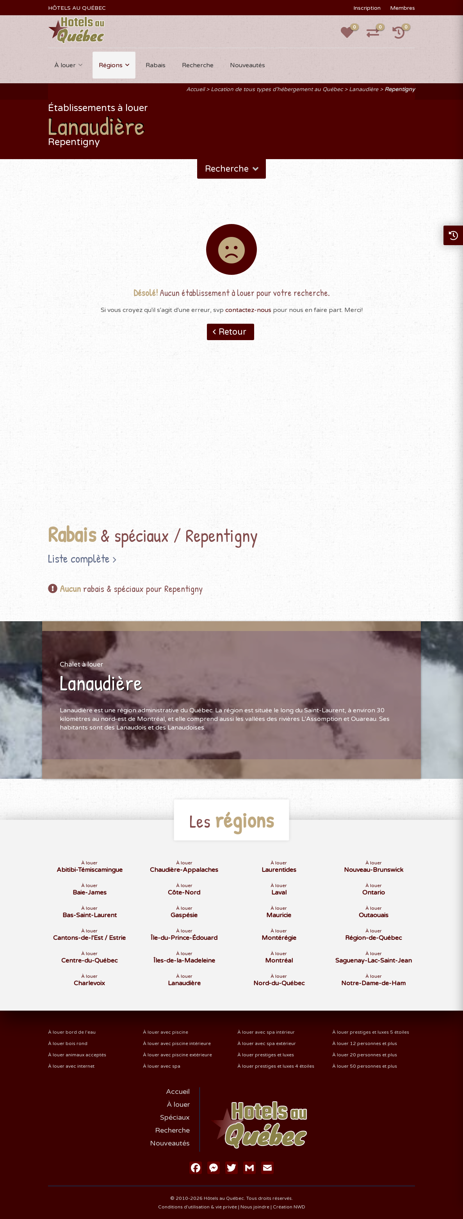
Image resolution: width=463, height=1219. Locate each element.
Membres (402, 8)
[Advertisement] (231, 444)
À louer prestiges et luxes (265, 1055)
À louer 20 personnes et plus (364, 1055)
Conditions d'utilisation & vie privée (197, 1207)
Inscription (367, 8)
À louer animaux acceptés (77, 1055)
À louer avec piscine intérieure (177, 1043)
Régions (111, 65)
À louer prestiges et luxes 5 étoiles (370, 1032)
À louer (65, 65)
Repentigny (400, 89)
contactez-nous (248, 310)
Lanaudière (363, 89)
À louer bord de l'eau (72, 1032)
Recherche (198, 65)
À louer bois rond (67, 1043)
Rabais (156, 65)
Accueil (195, 89)
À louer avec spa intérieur (266, 1032)
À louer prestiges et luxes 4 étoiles (275, 1066)
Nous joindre (254, 1207)
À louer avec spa (161, 1066)
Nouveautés (247, 65)
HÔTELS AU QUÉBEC (77, 8)
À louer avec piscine (165, 1032)
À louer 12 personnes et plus (364, 1043)
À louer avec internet (71, 1066)
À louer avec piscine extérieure (177, 1055)
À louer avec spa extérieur (266, 1043)
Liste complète (79, 558)
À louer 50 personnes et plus (364, 1066)
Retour (232, 332)
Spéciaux (175, 1117)
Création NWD (289, 1207)
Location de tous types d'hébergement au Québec (277, 89)
